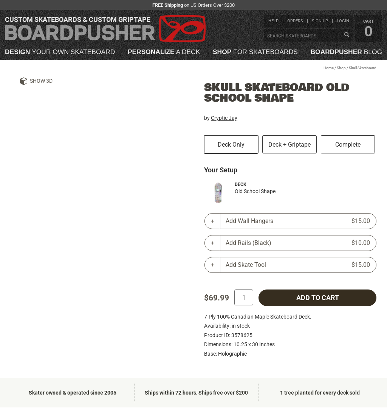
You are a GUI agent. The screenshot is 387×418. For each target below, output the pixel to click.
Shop (341, 68)
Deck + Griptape (289, 144)
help (273, 21)
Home (329, 68)
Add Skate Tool (298, 264)
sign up (320, 21)
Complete (348, 144)
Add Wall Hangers (298, 221)
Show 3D (41, 81)
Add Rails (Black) (298, 243)
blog (346, 52)
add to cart (317, 298)
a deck (164, 52)
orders (295, 21)
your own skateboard (60, 52)
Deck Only (231, 144)
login (343, 21)
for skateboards (255, 52)
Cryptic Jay (224, 118)
